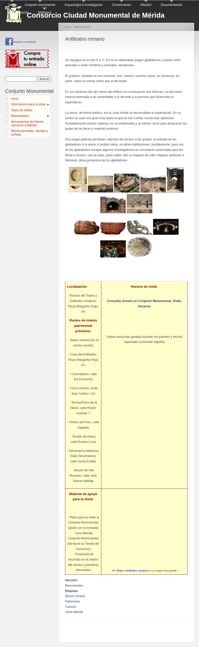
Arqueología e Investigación (83, 5)
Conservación (121, 5)
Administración (18, 12)
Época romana (75, 596)
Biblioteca (44, 12)
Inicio (11, 5)
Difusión (146, 5)
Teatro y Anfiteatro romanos (132, 570)
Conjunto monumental (40, 5)
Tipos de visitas (21, 110)
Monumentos (20, 116)
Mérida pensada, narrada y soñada (29, 132)
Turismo (70, 607)
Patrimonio (72, 601)
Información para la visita (28, 104)
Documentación (171, 5)
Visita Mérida (74, 612)
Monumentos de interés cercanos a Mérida (27, 123)
